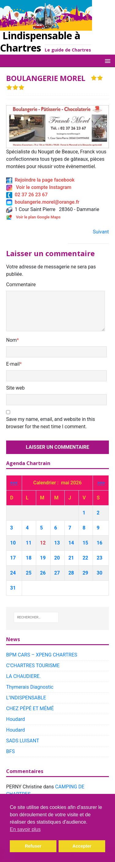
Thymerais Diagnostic (29, 687)
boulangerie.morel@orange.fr (42, 202)
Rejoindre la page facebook (40, 180)
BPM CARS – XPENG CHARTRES (41, 655)
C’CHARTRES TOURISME (32, 665)
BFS (10, 751)
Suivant (101, 232)
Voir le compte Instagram (38, 187)
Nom (11, 340)
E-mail (13, 364)
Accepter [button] (81, 846)
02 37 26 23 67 (27, 195)
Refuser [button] (33, 846)
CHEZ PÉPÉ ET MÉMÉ (30, 708)
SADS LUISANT (22, 741)
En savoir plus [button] (25, 829)
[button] (106, 60)
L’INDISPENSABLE (26, 698)
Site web (15, 388)
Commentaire (21, 284)
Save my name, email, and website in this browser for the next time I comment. (50, 422)
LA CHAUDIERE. (23, 676)
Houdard (15, 719)
